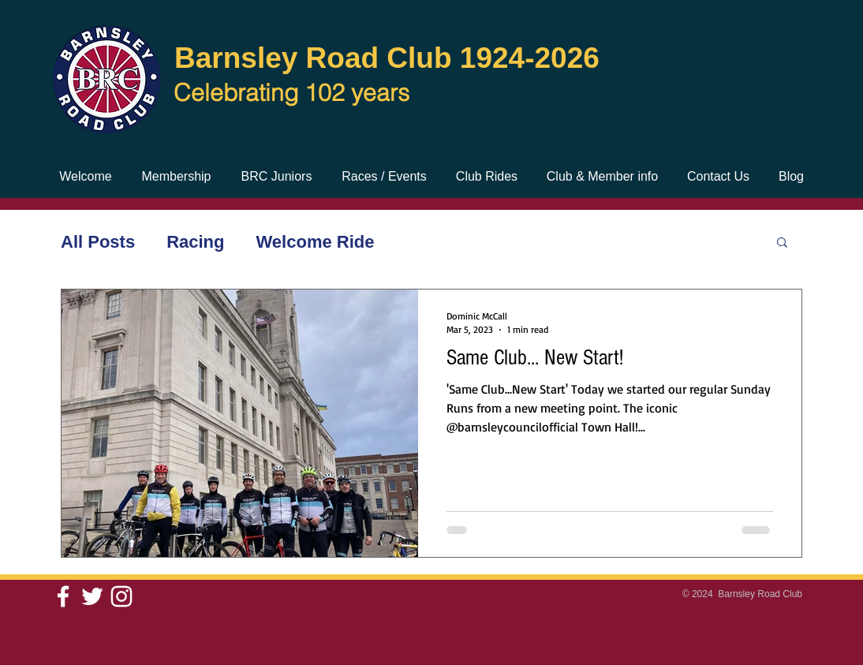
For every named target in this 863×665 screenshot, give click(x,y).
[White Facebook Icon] (63, 596)
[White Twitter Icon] (92, 596)
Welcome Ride (315, 242)
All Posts (98, 242)
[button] (782, 243)
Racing (195, 242)
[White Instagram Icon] (121, 596)
